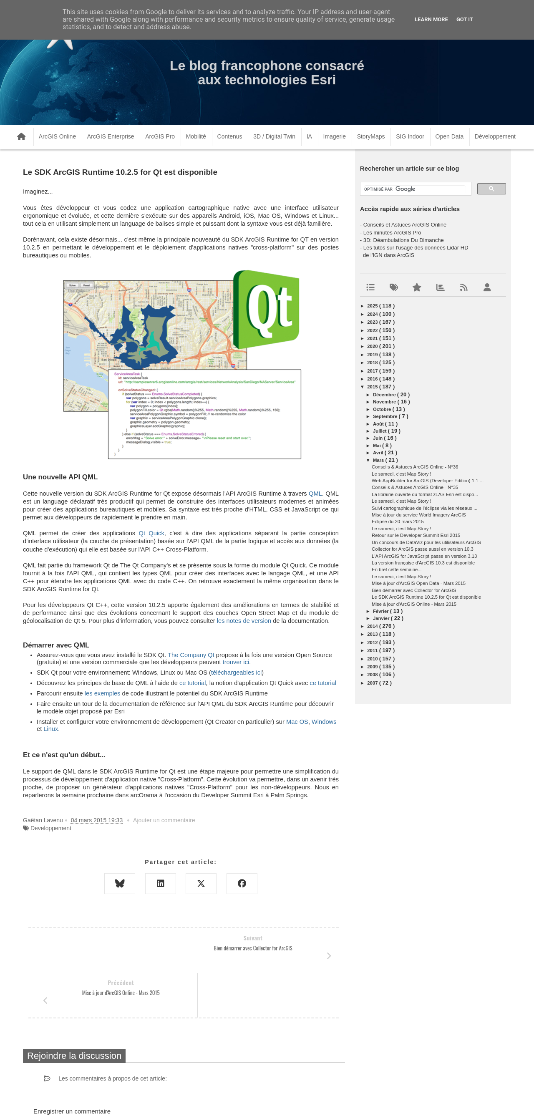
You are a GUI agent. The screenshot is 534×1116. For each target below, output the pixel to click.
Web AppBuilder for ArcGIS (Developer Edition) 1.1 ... (428, 480)
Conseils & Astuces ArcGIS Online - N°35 (415, 487)
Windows (324, 721)
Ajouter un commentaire (164, 820)
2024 (373, 314)
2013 (373, 634)
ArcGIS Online (57, 136)
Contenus (229, 136)
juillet (380, 430)
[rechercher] (415, 189)
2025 (373, 305)
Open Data (450, 136)
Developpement (50, 828)
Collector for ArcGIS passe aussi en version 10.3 (423, 549)
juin (378, 438)
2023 (373, 322)
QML (315, 493)
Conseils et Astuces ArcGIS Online (404, 225)
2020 (373, 346)
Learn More (431, 19)
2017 (373, 370)
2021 (373, 338)
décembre (385, 394)
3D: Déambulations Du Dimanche (403, 240)
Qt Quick (151, 533)
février (381, 611)
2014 (373, 626)
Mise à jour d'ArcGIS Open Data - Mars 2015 (419, 583)
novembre (385, 401)
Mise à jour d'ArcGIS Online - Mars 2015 (414, 604)
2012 (373, 642)
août (379, 423)
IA (309, 136)
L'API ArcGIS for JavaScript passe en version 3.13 (424, 556)
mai (377, 445)
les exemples (103, 693)
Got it (464, 19)
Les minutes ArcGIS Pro (392, 232)
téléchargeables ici (236, 672)
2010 (373, 658)
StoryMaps (371, 136)
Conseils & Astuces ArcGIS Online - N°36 (415, 466)
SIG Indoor (410, 136)
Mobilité (196, 136)
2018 (373, 362)
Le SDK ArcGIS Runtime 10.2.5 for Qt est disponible (426, 597)
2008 (373, 674)
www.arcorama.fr (115, 1099)
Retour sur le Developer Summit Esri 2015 (416, 535)
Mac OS (297, 721)
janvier (382, 618)
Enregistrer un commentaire (72, 1066)
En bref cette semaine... (397, 569)
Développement (495, 136)
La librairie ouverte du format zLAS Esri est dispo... (425, 494)
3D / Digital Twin (274, 136)
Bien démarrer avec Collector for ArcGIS (414, 590)
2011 (373, 650)
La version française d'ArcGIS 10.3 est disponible (423, 562)
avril (379, 452)
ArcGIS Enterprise (110, 136)
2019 (373, 354)
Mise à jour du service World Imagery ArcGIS (419, 514)
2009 (373, 666)
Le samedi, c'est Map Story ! (401, 473)
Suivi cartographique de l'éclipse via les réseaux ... (424, 508)
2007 (373, 682)
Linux (50, 729)
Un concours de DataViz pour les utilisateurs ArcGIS (426, 542)
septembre (386, 416)
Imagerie (334, 136)
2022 (373, 330)
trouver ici (236, 662)
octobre (383, 409)
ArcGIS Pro (160, 136)
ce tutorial (192, 683)
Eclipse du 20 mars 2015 (398, 521)
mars (379, 460)
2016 (373, 378)
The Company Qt (191, 655)
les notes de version (244, 620)
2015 (373, 386)
